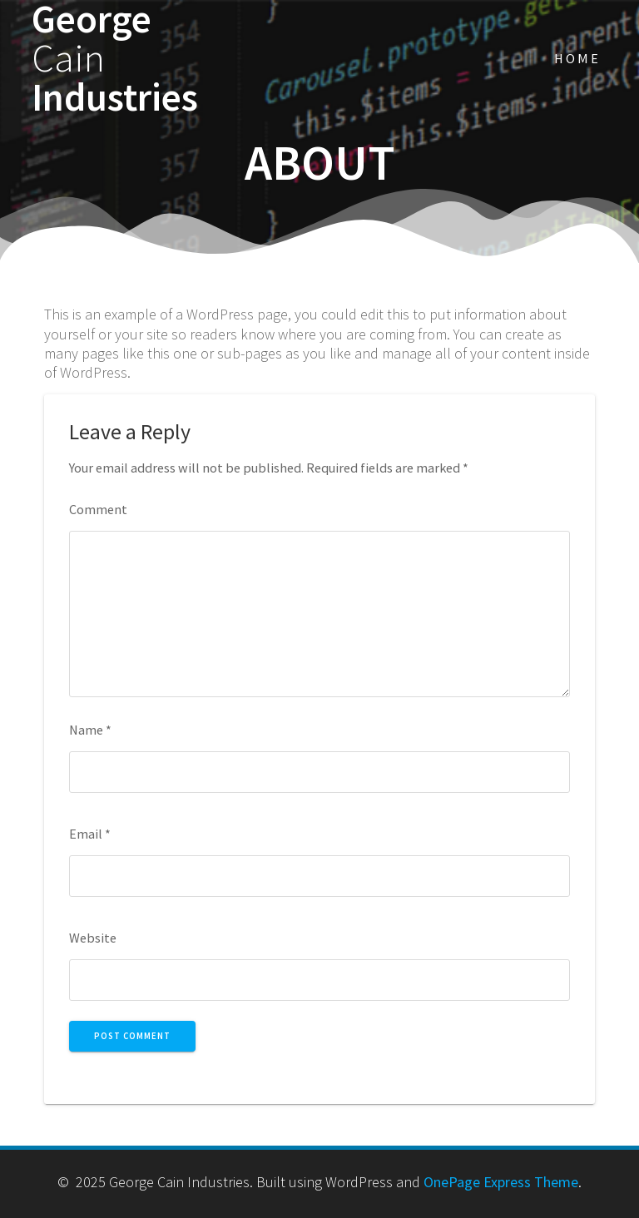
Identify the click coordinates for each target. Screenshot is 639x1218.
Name (90, 729)
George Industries (115, 58)
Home (577, 58)
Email (90, 833)
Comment (98, 509)
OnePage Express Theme (501, 1181)
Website (92, 937)
